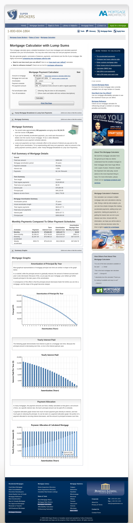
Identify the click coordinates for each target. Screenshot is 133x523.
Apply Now (119, 31)
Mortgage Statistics (76, 484)
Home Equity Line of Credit (17, 494)
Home (23, 26)
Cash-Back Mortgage (15, 487)
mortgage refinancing (55, 65)
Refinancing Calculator (45, 509)
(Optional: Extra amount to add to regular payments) (58, 86)
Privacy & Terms (97, 504)
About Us (95, 502)
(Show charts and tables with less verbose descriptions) (56, 93)
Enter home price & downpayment (109, 65)
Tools (80, 31)
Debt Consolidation (15, 489)
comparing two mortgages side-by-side (37, 58)
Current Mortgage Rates (100, 85)
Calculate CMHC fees (104, 68)
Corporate (95, 499)
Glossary (91, 31)
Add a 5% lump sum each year (107, 74)
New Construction (15, 499)
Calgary (72, 487)
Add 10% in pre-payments (106, 71)
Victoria (72, 506)
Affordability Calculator (45, 506)
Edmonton (73, 489)
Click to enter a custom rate (60, 78)
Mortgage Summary (46, 119)
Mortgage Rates (104, 31)
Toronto (72, 501)
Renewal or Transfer (15, 506)
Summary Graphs (46, 250)
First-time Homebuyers (16, 492)
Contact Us (101, 26)
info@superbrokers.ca (115, 503)
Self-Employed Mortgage (17, 508)
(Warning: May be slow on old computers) (51, 91)
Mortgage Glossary (15, 512)
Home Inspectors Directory (47, 487)
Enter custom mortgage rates (107, 62)
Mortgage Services (37, 26)
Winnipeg (73, 508)
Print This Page (46, 103)
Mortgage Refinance (99, 101)
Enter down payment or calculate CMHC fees (57, 76)
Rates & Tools (53, 26)
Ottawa (72, 499)
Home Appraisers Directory (47, 489)
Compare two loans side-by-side (108, 59)
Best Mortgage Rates (45, 499)
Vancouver (73, 503)
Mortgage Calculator (44, 504)
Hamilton (73, 492)
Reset (78, 72)
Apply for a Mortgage (118, 26)
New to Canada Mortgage (17, 501)
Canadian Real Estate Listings (48, 492)
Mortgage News (87, 26)
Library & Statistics (70, 26)
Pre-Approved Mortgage (16, 503)
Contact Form (96, 512)
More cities (73, 510)
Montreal (73, 496)
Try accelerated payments (106, 56)
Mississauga (74, 494)
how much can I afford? (57, 62)
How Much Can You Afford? (101, 93)
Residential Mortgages (16, 484)
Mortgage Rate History (45, 502)
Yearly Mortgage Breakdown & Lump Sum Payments (46, 113)
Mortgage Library (43, 484)
